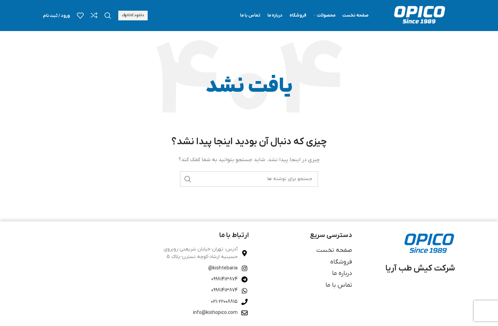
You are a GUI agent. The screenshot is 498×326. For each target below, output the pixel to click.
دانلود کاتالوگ (133, 15)
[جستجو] (108, 15)
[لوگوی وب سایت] (418, 15)
